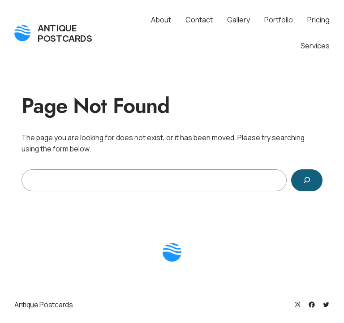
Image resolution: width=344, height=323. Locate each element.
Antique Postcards (65, 33)
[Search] (306, 180)
